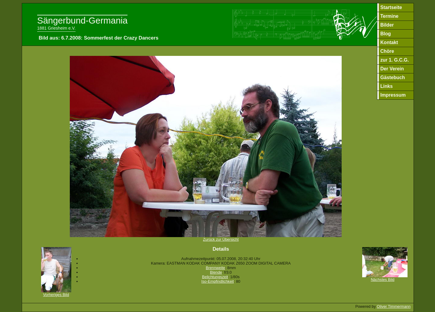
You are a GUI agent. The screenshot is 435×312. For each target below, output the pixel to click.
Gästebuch (392, 77)
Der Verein (392, 68)
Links (386, 86)
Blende (216, 272)
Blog (385, 33)
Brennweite (215, 267)
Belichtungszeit (215, 277)
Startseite (391, 7)
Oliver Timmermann (394, 306)
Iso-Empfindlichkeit (217, 281)
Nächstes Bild (385, 278)
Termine (389, 16)
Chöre (387, 51)
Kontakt (389, 42)
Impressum (393, 95)
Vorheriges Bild (56, 293)
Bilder (387, 24)
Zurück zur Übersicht (206, 237)
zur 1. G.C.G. (394, 60)
